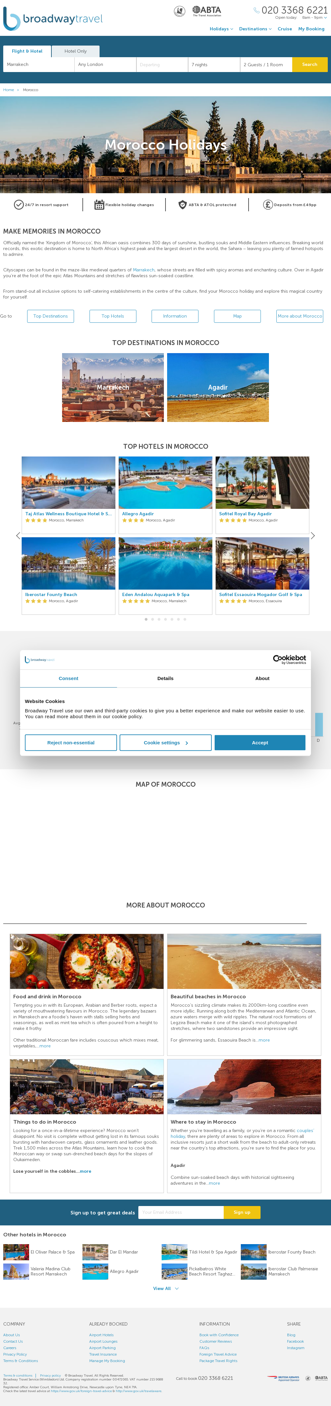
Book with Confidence (219, 1335)
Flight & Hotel (27, 51)
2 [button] (152, 619)
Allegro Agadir (138, 514)
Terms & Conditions (20, 1361)
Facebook (295, 1341)
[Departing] (162, 64)
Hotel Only (76, 51)
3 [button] (159, 619)
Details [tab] (165, 678)
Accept (260, 742)
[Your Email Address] (181, 1212)
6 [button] (178, 619)
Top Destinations (50, 316)
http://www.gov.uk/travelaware (138, 1391)
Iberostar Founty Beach (51, 594)
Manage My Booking (107, 1361)
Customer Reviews (215, 1341)
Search (309, 64)
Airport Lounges (103, 1341)
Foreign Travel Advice (218, 1354)
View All (162, 1288)
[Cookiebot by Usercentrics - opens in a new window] (278, 660)
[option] (68, 536)
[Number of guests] (266, 64)
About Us (11, 1335)
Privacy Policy (15, 1354)
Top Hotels (112, 316)
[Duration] (214, 64)
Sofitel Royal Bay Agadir (245, 514)
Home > (12, 90)
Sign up (242, 1212)
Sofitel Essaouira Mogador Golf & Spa (260, 594)
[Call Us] (291, 10)
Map (237, 316)
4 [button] (165, 619)
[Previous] (18, 535)
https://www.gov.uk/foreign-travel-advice (81, 1391)
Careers (9, 1348)
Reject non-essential (71, 742)
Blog (291, 1335)
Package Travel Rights (218, 1361)
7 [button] (185, 619)
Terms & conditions (17, 1376)
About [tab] (262, 678)
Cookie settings (166, 742)
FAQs (204, 1348)
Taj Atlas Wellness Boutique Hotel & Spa (68, 514)
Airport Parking (102, 1348)
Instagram (295, 1348)
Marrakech (144, 270)
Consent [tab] (69, 678)
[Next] (312, 535)
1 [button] (146, 619)
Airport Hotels (101, 1335)
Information (175, 316)
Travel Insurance (103, 1354)
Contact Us (13, 1341)
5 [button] (172, 619)
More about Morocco (300, 316)
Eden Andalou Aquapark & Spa (155, 594)
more (45, 1046)
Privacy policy (50, 1376)
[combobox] (39, 64)
